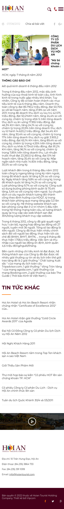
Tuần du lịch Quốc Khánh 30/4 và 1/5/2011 (27, 400)
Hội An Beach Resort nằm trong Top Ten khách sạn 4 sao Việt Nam (31, 355)
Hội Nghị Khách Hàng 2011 (18, 343)
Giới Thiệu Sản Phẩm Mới (18, 365)
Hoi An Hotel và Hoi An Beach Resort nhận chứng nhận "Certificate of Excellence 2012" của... (29, 305)
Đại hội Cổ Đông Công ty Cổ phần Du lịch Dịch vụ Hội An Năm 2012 (31, 332)
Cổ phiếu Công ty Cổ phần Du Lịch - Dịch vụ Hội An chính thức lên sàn (29, 389)
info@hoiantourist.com (22, 474)
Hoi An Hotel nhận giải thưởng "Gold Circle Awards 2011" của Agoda (29, 320)
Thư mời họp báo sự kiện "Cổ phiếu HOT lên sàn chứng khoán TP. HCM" (32, 377)
